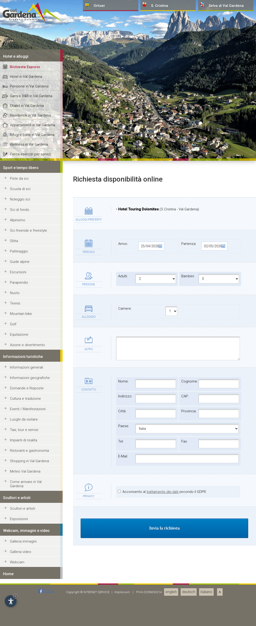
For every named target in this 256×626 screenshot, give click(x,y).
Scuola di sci (20, 529)
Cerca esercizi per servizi (30, 494)
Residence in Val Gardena (30, 455)
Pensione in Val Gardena (29, 426)
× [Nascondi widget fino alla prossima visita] (15, 596)
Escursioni (18, 612)
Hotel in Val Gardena (26, 416)
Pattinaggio (19, 591)
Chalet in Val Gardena (27, 445)
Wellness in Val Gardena (29, 484)
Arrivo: (141, 586)
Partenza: (204, 586)
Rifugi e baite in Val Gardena (32, 475)
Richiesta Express (25, 407)
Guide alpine (20, 602)
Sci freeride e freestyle (28, 570)
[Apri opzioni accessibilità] (11, 601)
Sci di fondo (19, 550)
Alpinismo (17, 560)
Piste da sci (19, 518)
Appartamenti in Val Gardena (32, 465)
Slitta (14, 581)
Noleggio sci (20, 539)
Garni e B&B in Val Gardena (31, 436)
